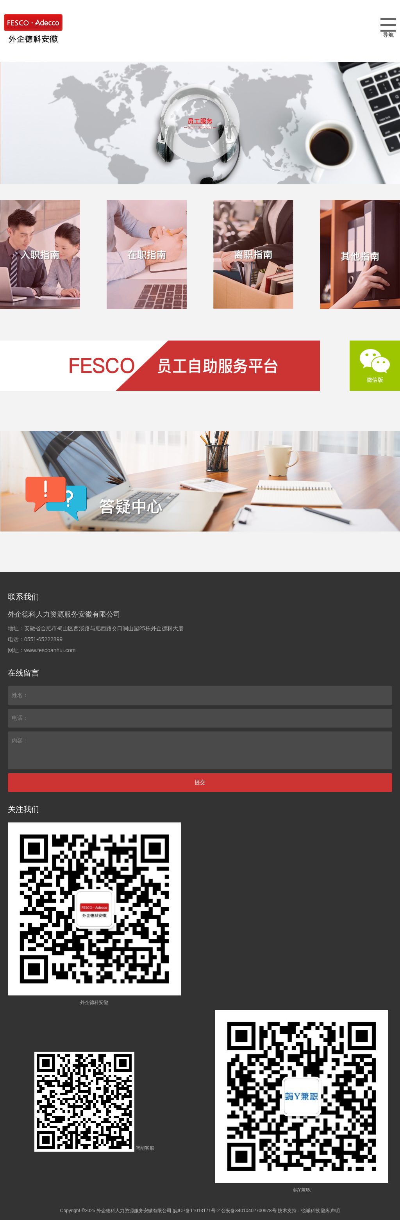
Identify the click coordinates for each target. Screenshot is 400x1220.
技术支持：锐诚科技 (299, 1210)
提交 (200, 782)
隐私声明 (330, 1210)
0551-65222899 (43, 639)
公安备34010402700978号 (248, 1210)
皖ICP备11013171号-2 (196, 1210)
